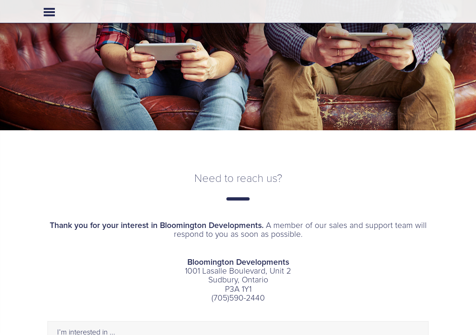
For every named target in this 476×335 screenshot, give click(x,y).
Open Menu (49, 12)
